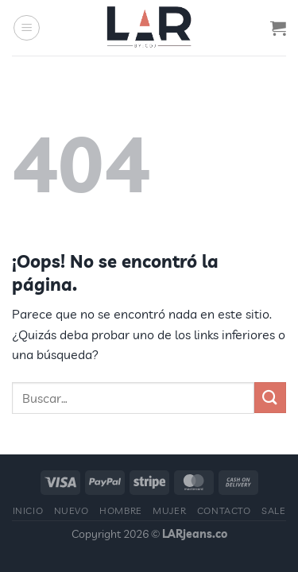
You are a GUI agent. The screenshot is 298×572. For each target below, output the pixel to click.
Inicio (28, 510)
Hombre (120, 510)
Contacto (224, 510)
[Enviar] (270, 397)
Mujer (169, 510)
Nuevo (71, 510)
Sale (273, 510)
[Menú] (27, 28)
